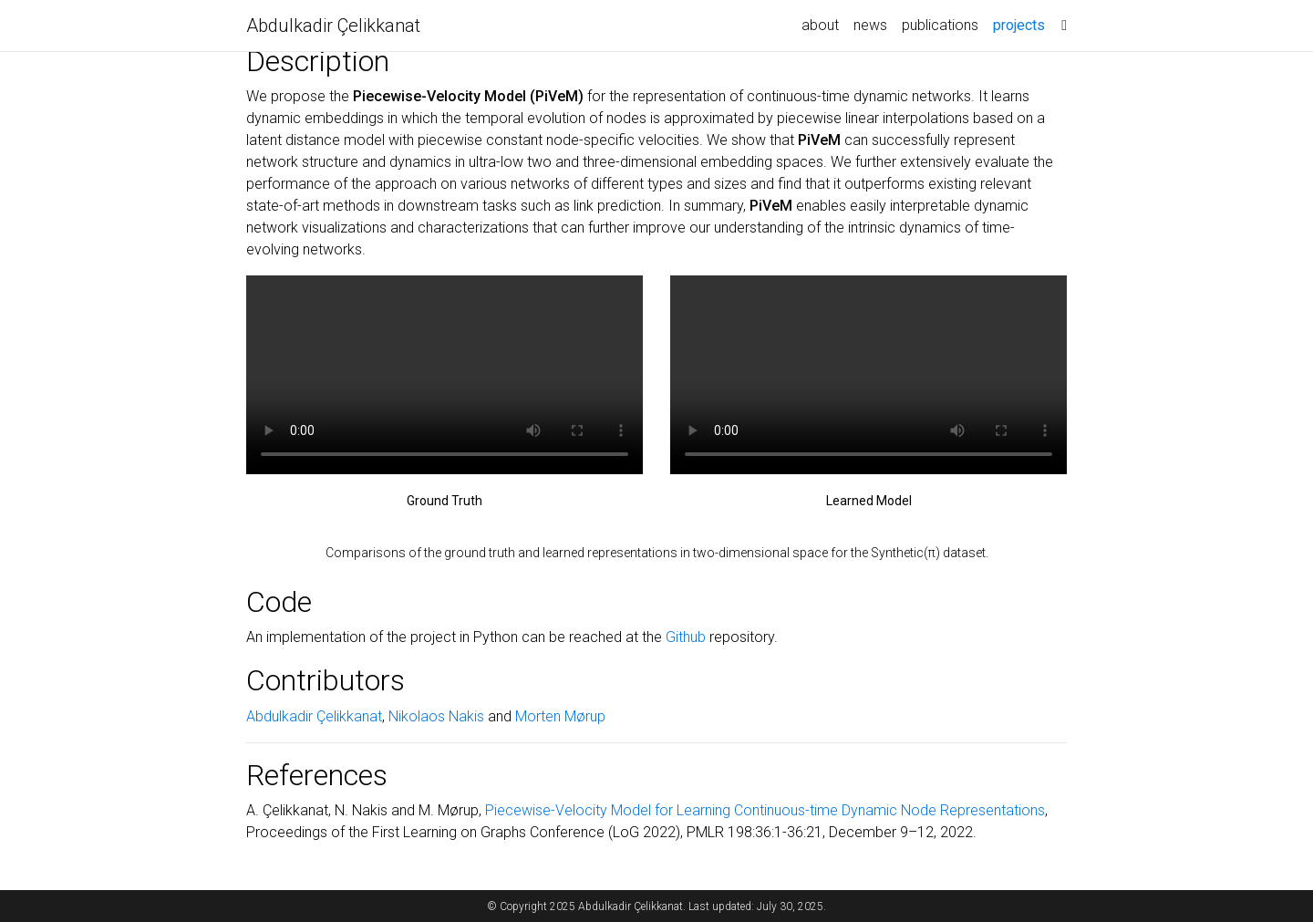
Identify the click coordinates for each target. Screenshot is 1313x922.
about (820, 25)
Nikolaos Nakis (436, 716)
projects (1022, 24)
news (870, 25)
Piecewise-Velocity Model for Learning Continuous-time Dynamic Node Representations (765, 810)
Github (686, 637)
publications (940, 25)
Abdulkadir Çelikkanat (333, 25)
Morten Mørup (560, 716)
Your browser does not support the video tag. (444, 374)
